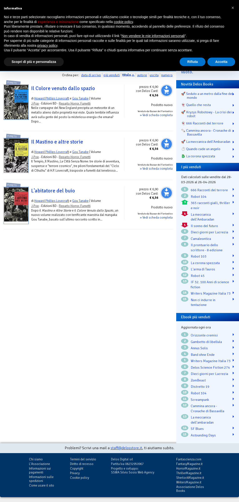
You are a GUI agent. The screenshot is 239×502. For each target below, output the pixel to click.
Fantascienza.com (188, 459)
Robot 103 (198, 256)
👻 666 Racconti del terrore (202, 123)
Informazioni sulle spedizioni (41, 479)
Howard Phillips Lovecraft (51, 98)
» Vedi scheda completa (156, 115)
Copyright (76, 468)
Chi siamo (36, 459)
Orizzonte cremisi (204, 335)
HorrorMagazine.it (188, 468)
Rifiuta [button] (192, 62)
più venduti (112, 75)
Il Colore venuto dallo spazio (63, 88)
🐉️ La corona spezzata (198, 156)
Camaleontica (201, 238)
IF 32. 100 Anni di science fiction (210, 284)
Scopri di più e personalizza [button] (34, 62)
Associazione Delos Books (190, 489)
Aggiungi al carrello (167, 90)
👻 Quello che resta (196, 105)
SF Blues (197, 428)
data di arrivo (91, 75)
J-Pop (35, 103)
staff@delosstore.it (126, 448)
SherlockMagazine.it (190, 478)
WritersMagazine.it (188, 482)
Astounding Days (203, 435)
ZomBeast (198, 380)
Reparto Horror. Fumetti (75, 103)
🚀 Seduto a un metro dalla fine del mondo (207, 95)
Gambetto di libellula (206, 342)
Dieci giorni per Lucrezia (209, 232)
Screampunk (200, 399)
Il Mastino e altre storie (57, 142)
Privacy (75, 473)
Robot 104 (198, 196)
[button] (233, 8)
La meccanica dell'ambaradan (202, 420)
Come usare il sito (41, 485)
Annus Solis (199, 348)
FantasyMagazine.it (189, 464)
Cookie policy (79, 478)
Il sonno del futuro (204, 226)
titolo (126, 75)
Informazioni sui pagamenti (40, 470)
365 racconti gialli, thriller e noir (210, 205)
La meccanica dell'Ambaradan (202, 217)
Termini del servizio (83, 459)
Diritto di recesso (81, 464)
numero (167, 75)
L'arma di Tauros (203, 269)
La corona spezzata (205, 263)
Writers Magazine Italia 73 (211, 293)
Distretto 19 (200, 386)
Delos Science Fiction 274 (210, 367)
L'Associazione (39, 464)
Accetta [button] (221, 62)
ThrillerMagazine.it (188, 473)
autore (142, 75)
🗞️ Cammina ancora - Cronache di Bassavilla (206, 132)
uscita (154, 75)
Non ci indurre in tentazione (203, 302)
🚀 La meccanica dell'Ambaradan (205, 142)
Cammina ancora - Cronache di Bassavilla (207, 408)
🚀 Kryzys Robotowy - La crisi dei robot (206, 114)
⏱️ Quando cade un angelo (200, 149)
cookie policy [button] (123, 22)
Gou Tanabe (80, 98)
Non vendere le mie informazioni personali (152, 36)
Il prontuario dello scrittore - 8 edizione (207, 247)
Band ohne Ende (203, 354)
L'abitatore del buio (53, 191)
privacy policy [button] (47, 45)
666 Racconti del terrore (209, 190)
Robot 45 (197, 276)
